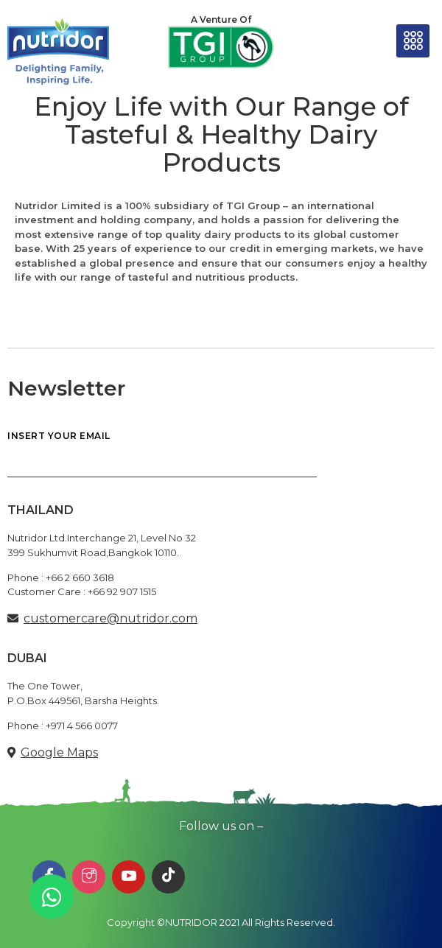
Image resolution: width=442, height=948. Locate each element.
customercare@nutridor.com (110, 618)
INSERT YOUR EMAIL (162, 454)
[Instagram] (88, 876)
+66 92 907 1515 (122, 591)
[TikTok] (168, 876)
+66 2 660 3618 (80, 577)
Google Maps (59, 752)
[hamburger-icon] (412, 40)
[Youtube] (128, 876)
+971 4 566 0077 (82, 725)
